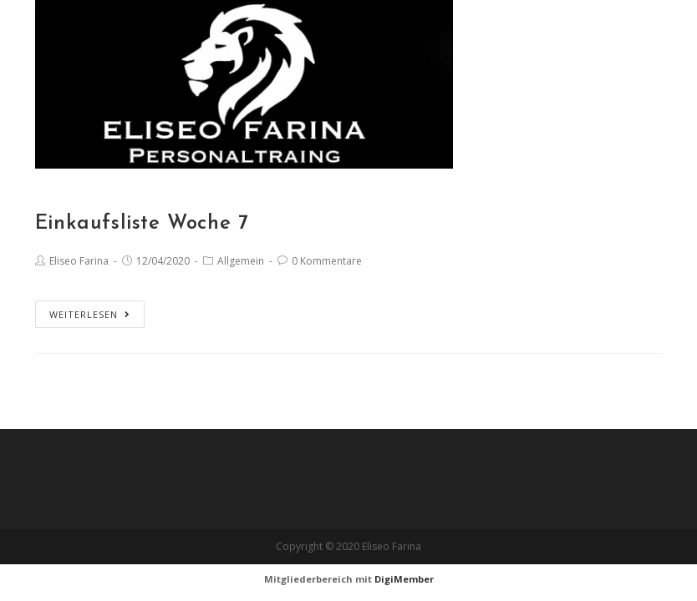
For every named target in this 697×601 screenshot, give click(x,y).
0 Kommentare (327, 261)
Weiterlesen (89, 314)
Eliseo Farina (79, 261)
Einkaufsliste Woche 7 (142, 224)
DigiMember (404, 579)
